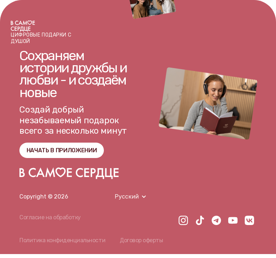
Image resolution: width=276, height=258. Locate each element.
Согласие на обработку (50, 217)
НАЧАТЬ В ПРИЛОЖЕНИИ (62, 150)
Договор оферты (141, 240)
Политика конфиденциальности (62, 240)
